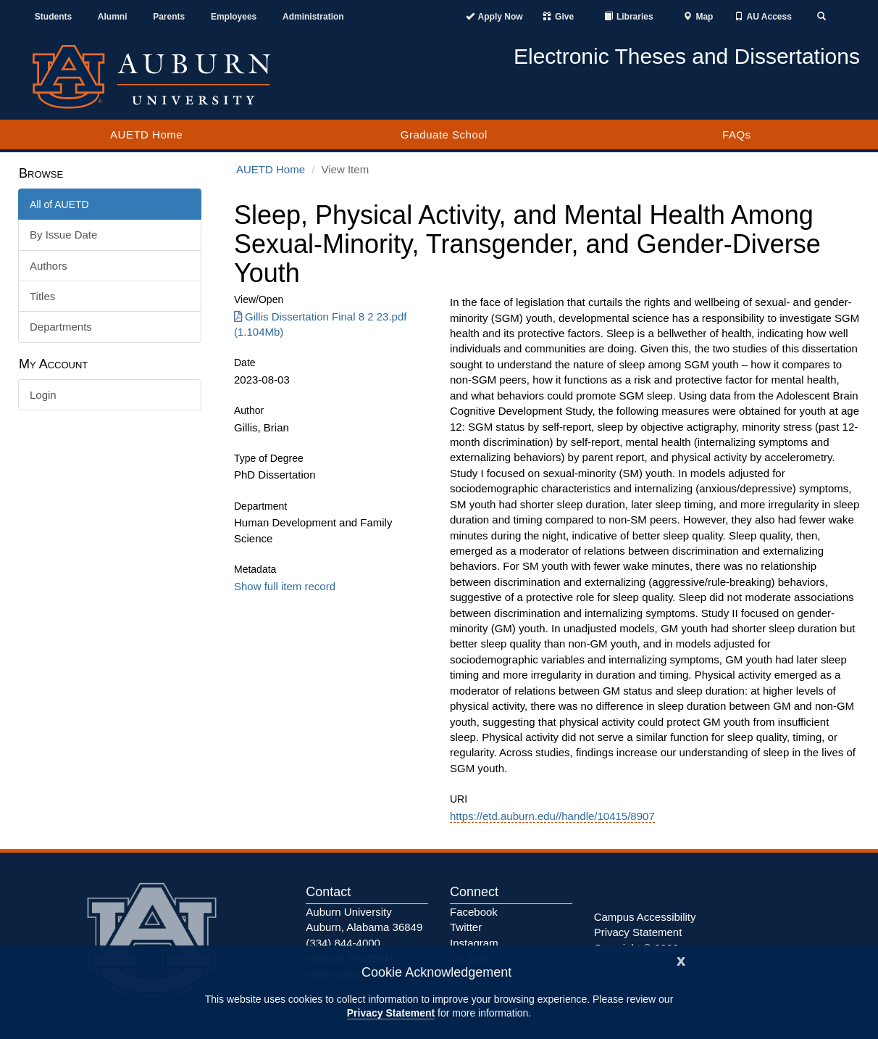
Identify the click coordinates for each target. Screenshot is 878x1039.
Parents (169, 17)
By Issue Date (63, 234)
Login (43, 395)
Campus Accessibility (645, 917)
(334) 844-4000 (343, 943)
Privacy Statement (391, 1013)
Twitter (466, 927)
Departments (61, 326)
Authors (48, 266)
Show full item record (284, 586)
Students (53, 17)
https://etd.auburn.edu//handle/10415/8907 (552, 816)
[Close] (681, 959)
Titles (42, 296)
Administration (313, 17)
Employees (233, 17)
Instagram (474, 943)
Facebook (474, 912)
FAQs (736, 134)
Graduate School (444, 134)
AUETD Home (146, 134)
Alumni (112, 17)
